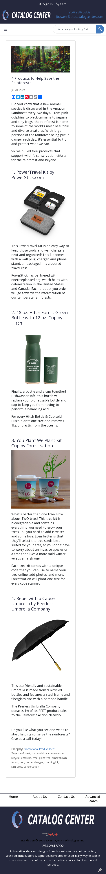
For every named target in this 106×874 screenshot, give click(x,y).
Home (13, 796)
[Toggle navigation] (6, 29)
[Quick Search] (74, 29)
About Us (40, 796)
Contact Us (66, 796)
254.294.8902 (80, 12)
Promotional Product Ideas (39, 749)
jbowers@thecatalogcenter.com (79, 16)
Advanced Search (92, 798)
